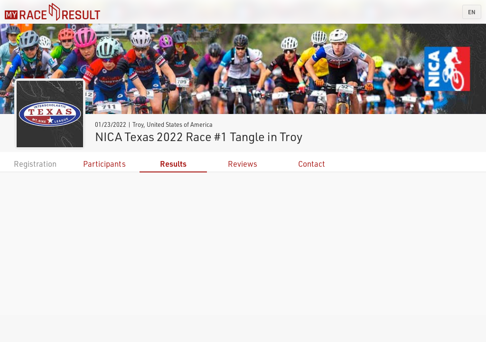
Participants (104, 164)
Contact (311, 164)
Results (173, 164)
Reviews (242, 164)
